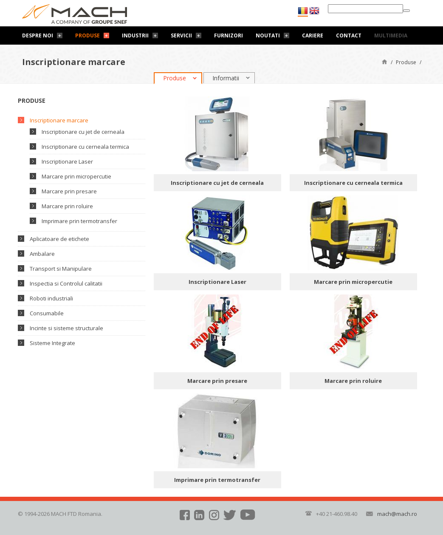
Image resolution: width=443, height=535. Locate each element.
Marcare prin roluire (67, 206)
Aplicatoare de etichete (59, 239)
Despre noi (37, 35)
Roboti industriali (51, 298)
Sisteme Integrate (52, 343)
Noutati (268, 35)
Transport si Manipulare (61, 268)
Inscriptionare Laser (67, 161)
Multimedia (390, 35)
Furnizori (228, 35)
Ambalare (42, 254)
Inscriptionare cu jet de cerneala (83, 132)
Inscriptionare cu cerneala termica (85, 146)
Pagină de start (384, 61)
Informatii (225, 78)
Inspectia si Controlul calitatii (66, 283)
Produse (87, 35)
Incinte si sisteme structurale (66, 328)
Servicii (181, 35)
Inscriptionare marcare (59, 120)
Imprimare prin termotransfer (79, 221)
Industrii (135, 35)
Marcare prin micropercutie (76, 176)
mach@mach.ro (397, 514)
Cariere (312, 35)
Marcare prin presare (69, 191)
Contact (348, 35)
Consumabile (47, 313)
